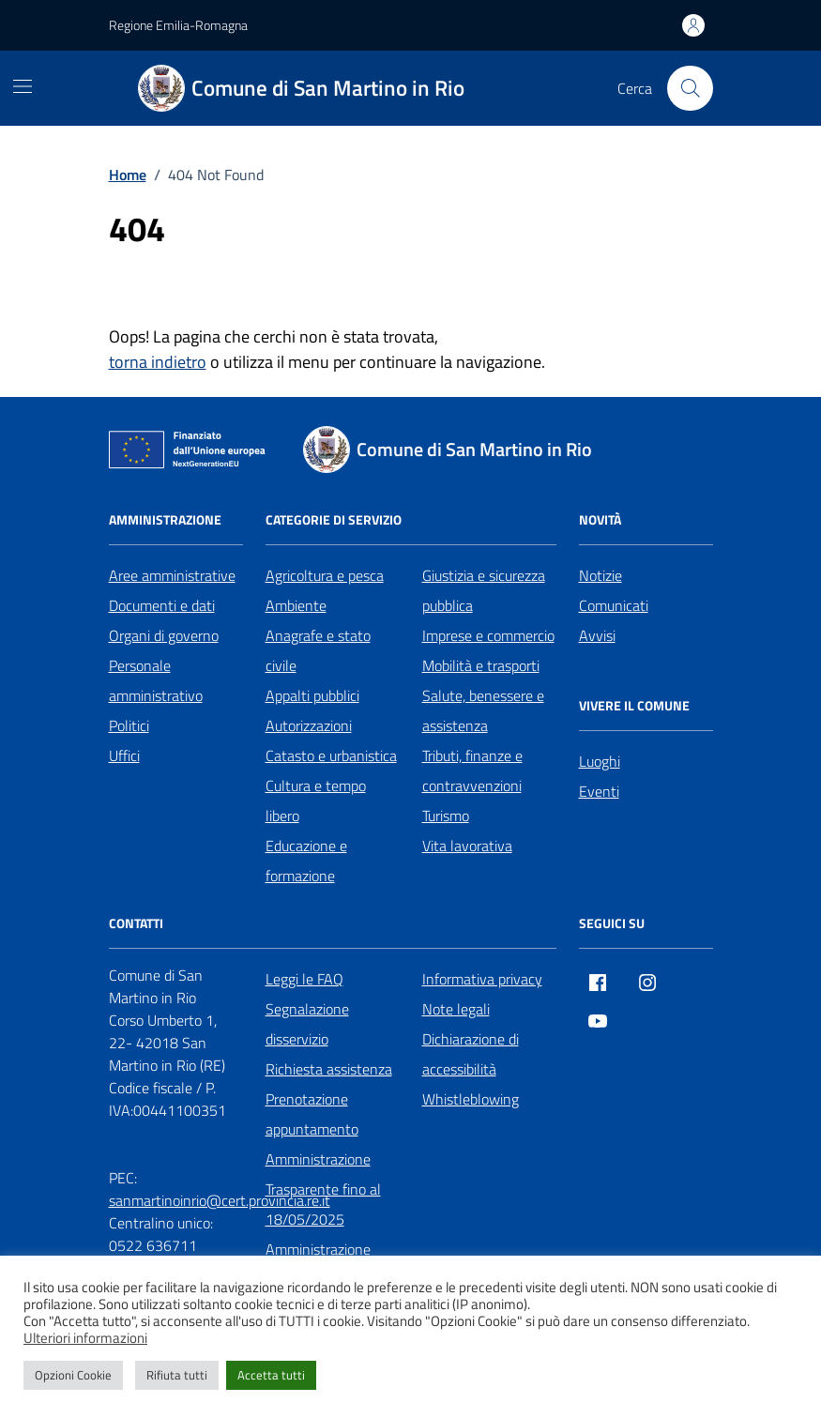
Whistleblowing (470, 1099)
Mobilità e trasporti (481, 665)
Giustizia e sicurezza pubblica (483, 590)
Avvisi (597, 635)
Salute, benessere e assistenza (483, 710)
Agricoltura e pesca (325, 575)
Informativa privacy (482, 979)
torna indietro (157, 361)
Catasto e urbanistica (331, 755)
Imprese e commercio (488, 635)
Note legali (456, 1009)
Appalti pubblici (312, 695)
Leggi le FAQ (304, 979)
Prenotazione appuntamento (312, 1114)
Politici (129, 725)
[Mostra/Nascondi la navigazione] (22, 86)
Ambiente (296, 605)
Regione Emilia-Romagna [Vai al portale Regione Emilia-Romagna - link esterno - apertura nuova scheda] (178, 25)
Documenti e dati (162, 605)
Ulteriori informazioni (85, 1338)
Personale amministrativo (156, 680)
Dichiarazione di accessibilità (470, 1054)
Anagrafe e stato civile (318, 650)
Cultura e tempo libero (316, 800)
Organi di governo (164, 635)
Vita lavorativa (467, 845)
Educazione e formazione (306, 860)
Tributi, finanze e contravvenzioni (472, 770)
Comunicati (613, 605)
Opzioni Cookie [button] (73, 1374)
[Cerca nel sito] (689, 88)
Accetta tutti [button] (271, 1374)
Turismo (445, 815)
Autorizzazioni (309, 725)
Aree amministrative (172, 575)
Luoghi (599, 761)
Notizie (600, 575)
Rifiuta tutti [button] (176, 1374)
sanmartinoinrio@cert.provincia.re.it (219, 1200)
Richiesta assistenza (329, 1069)
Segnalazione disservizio (307, 1024)
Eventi (599, 791)
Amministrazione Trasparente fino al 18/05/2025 (323, 1189)
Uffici (124, 755)
